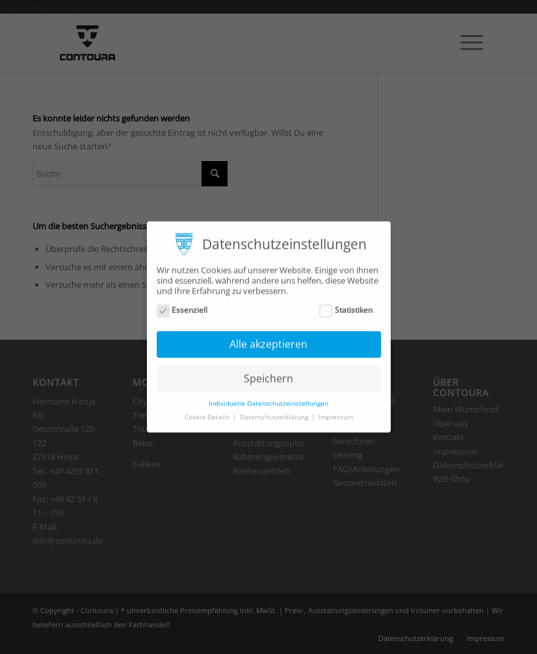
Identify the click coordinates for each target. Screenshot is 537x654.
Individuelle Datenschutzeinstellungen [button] (268, 397)
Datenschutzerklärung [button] (275, 411)
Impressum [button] (336, 411)
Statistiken (346, 304)
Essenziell (182, 304)
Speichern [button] (268, 373)
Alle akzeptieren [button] (268, 338)
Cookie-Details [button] (208, 411)
